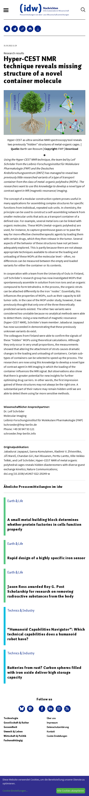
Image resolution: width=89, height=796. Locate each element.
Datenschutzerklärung (58, 727)
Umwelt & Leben (13, 731)
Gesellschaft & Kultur (16, 722)
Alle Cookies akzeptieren (70, 790)
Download (71, 149)
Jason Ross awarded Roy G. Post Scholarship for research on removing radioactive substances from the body (40, 591)
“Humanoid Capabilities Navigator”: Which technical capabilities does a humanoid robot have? (46, 634)
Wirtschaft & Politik (15, 736)
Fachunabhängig (13, 740)
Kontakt (51, 731)
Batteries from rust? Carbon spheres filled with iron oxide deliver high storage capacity (44, 672)
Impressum (52, 722)
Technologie (11, 718)
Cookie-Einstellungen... (15, 790)
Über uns (51, 718)
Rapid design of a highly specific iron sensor (46, 558)
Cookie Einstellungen (57, 736)
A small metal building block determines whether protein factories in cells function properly (44, 524)
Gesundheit (10, 727)
